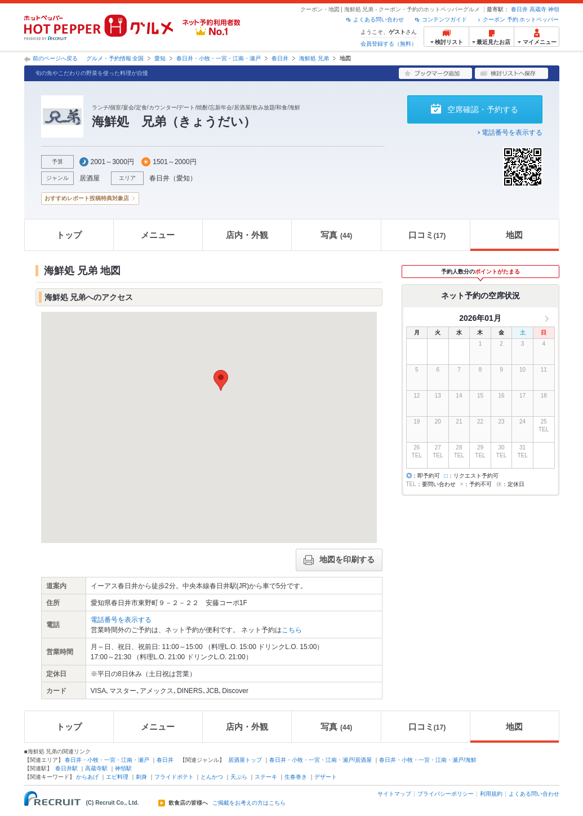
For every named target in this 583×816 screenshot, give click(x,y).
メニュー (158, 235)
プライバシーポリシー (445, 794)
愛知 (160, 58)
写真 (336, 235)
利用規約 (491, 794)
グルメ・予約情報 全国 (115, 58)
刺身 (141, 777)
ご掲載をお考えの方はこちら (249, 803)
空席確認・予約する (482, 109)
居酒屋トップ (245, 760)
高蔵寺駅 (96, 768)
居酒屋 (89, 178)
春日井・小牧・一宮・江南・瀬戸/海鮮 (428, 760)
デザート (325, 777)
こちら (292, 630)
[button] (220, 380)
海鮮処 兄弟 (314, 58)
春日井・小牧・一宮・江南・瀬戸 (218, 58)
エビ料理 (117, 777)
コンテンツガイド (444, 19)
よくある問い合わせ (378, 19)
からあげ (87, 777)
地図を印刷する (339, 560)
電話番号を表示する (512, 132)
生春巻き (295, 777)
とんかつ (212, 777)
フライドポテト (174, 777)
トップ (69, 235)
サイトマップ (394, 794)
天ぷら (238, 777)
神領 (553, 9)
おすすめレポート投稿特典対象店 (86, 198)
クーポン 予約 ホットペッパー (521, 19)
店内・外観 (247, 235)
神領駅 (123, 768)
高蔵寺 (537, 9)
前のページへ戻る (55, 58)
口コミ (427, 235)
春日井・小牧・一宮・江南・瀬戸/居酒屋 (320, 760)
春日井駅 (66, 768)
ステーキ (266, 777)
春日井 (519, 9)
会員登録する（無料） (389, 44)
